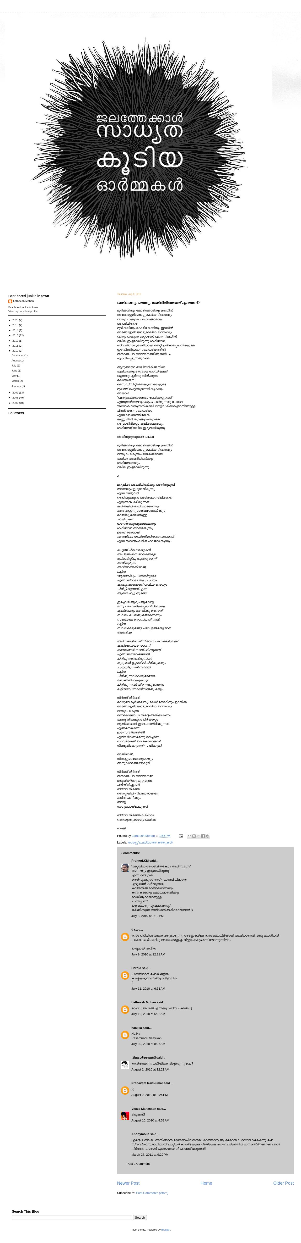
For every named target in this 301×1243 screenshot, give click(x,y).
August (15, 360)
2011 (15, 345)
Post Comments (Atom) (152, 1193)
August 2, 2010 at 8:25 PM (149, 1095)
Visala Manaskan (143, 1108)
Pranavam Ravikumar (147, 1083)
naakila (136, 1028)
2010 (15, 350)
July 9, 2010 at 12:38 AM (148, 954)
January (16, 386)
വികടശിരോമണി (143, 1057)
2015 (15, 325)
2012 (15, 340)
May (14, 375)
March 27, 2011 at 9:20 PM (149, 1154)
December (17, 355)
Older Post (283, 1183)
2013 (15, 335)
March (15, 380)
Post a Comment (138, 1163)
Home (206, 1183)
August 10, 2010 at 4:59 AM (150, 1120)
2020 (15, 320)
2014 (15, 330)
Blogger (165, 1229)
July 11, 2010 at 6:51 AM (148, 988)
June (14, 370)
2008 (15, 397)
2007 (15, 402)
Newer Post (128, 1183)
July (14, 365)
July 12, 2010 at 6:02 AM (148, 1014)
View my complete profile (23, 311)
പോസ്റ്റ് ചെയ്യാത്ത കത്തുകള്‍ (150, 842)
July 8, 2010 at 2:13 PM (147, 916)
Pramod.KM (140, 860)
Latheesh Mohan (143, 1002)
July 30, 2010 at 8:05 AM (148, 1044)
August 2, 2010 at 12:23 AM (150, 1069)
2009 (15, 392)
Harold (136, 968)
